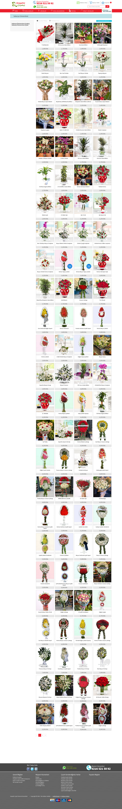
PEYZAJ (72, 11)
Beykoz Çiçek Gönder (66, 782)
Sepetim (107, 2)
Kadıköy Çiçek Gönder (66, 785)
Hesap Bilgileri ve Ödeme (42, 780)
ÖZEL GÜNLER (27, 11)
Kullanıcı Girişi (83, 2)
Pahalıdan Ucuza (54, 20)
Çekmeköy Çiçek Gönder (67, 784)
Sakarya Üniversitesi (21, 16)
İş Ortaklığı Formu (40, 785)
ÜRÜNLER (42, 11)
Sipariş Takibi (96, 2)
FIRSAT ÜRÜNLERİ (87, 11)
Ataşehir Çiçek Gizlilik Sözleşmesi (21, 779)
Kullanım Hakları (65, 796)
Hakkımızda (38, 779)
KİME (15, 11)
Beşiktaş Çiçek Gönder (67, 780)
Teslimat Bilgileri (40, 784)
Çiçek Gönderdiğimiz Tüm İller (68, 790)
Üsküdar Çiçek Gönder (67, 789)
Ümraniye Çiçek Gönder (67, 787)
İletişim (37, 777)
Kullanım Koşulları (17, 777)
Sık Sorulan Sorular (18, 782)
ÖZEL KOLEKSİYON (57, 11)
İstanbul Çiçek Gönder (66, 777)
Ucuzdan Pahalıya (42, 20)
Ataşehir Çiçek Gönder (67, 779)
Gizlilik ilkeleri (56, 796)
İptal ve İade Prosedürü (19, 780)
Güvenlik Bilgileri (40, 782)
